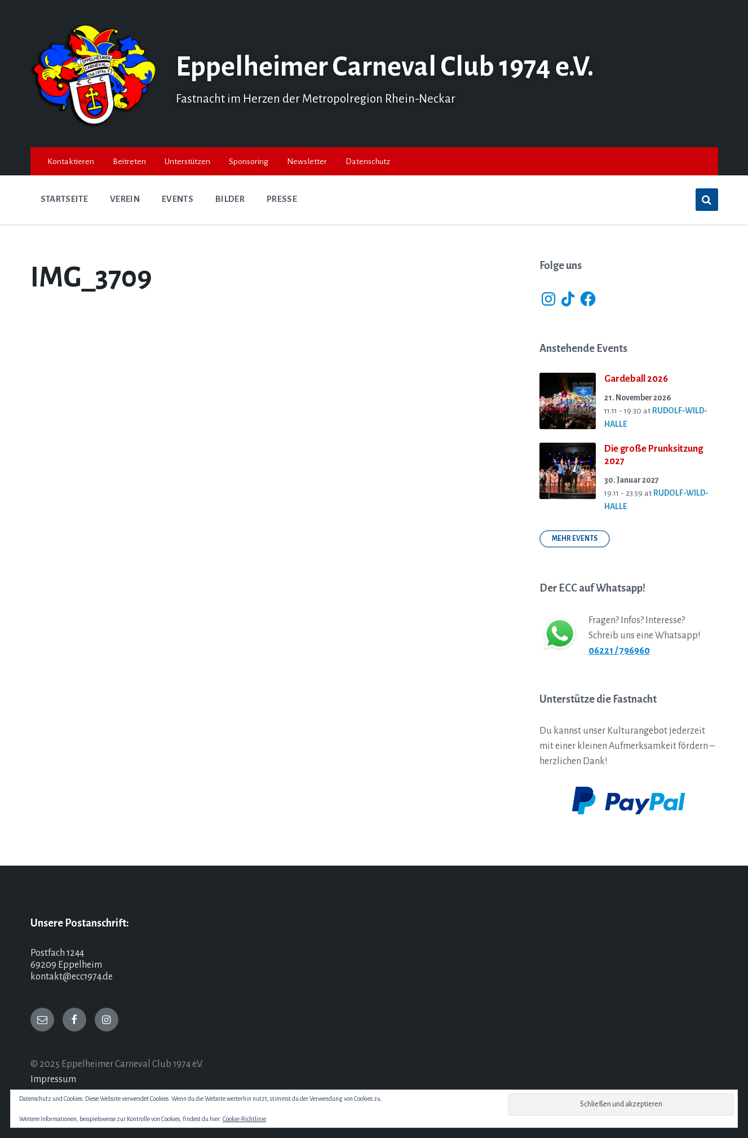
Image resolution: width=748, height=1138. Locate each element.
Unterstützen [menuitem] (187, 161)
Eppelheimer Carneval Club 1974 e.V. (394, 66)
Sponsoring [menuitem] (248, 161)
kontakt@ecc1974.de (71, 977)
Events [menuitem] (177, 199)
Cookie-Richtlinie (244, 1118)
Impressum (53, 1079)
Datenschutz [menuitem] (368, 161)
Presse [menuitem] (282, 199)
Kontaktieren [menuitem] (70, 161)
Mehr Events (574, 538)
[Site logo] (94, 124)
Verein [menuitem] (125, 199)
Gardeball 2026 (636, 379)
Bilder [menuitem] (230, 199)
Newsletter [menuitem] (307, 161)
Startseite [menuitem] (64, 199)
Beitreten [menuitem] (129, 161)
